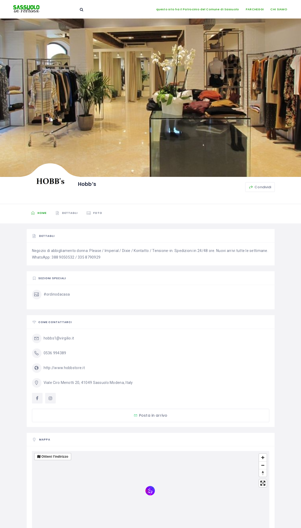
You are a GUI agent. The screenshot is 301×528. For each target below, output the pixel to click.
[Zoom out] (263, 465)
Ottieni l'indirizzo (54, 456)
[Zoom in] (263, 457)
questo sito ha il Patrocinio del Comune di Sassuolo (197, 9)
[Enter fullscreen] (263, 483)
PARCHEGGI (255, 9)
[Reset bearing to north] (263, 473)
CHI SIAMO (278, 9)
